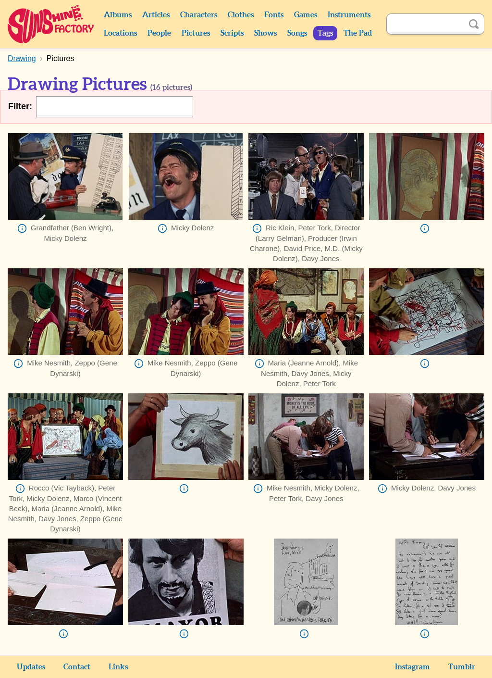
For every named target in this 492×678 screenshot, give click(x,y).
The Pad (358, 33)
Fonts (273, 15)
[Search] (424, 24)
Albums (118, 15)
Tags (325, 33)
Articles (156, 15)
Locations (120, 33)
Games (305, 15)
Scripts (232, 33)
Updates (31, 667)
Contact (76, 667)
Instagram (412, 667)
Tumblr (461, 667)
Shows (265, 33)
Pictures (196, 33)
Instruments (349, 15)
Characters (198, 15)
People (159, 33)
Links (118, 667)
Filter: (20, 106)
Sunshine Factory (51, 24)
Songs (297, 33)
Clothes (241, 15)
